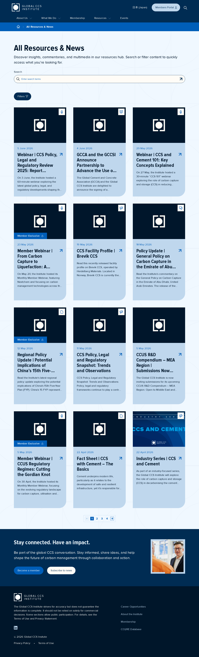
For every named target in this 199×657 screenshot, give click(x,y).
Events (124, 18)
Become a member (29, 570)
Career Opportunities (133, 606)
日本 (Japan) (140, 7)
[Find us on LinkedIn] (15, 628)
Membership (77, 18)
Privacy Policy (22, 643)
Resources (102, 18)
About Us (24, 18)
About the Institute (131, 614)
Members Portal (166, 7)
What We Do (51, 18)
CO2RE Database (131, 629)
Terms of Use (46, 643)
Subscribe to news (61, 570)
